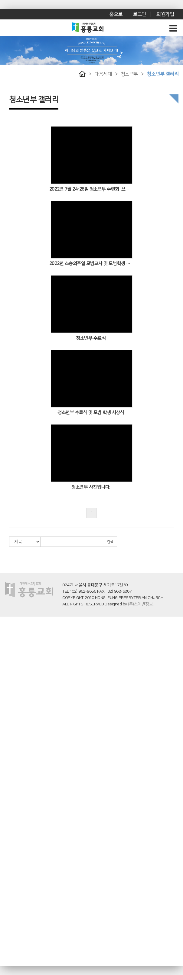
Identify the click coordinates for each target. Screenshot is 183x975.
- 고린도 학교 (10, 873)
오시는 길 (7, 642)
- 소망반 (6, 895)
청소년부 (129, 74)
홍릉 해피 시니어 (13, 878)
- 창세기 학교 (10, 850)
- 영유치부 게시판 (13, 715)
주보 (3, 935)
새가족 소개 (9, 940)
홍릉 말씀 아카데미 (14, 839)
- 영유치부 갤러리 (13, 721)
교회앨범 (7, 946)
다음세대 (103, 74)
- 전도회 (6, 963)
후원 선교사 (9, 912)
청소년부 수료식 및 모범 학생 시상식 (90, 412)
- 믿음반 (6, 890)
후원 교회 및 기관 (13, 918)
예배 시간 (7, 636)
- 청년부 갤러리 (12, 788)
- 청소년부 (8, 754)
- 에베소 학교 (10, 867)
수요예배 (7, 681)
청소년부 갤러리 (162, 74)
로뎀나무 (7, 659)
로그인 (139, 14)
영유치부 (7, 704)
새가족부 (7, 833)
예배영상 (7, 664)
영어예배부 (9, 811)
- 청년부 (6, 777)
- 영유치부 (8, 709)
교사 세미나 (9, 901)
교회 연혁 (7, 647)
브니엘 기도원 (11, 653)
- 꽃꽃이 (6, 952)
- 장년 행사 (8, 957)
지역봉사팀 (9, 822)
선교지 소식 (9, 923)
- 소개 (4, 844)
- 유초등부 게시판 (13, 738)
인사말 (5, 625)
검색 (110, 542)
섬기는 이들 (9, 630)
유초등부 (7, 726)
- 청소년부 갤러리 (13, 765)
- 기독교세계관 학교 (15, 861)
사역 (3, 794)
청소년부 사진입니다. (90, 487)
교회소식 (7, 929)
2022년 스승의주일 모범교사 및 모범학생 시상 (90, 263)
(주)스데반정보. (141, 604)
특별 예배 (7, 687)
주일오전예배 (10, 670)
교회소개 (7, 619)
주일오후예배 (10, 675)
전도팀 (5, 805)
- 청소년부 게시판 (13, 760)
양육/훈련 (7, 828)
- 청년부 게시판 (12, 782)
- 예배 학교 (8, 856)
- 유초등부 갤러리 (13, 743)
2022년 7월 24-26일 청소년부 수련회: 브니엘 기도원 (90, 189)
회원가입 (165, 14)
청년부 (5, 771)
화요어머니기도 (12, 799)
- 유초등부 (8, 732)
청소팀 (5, 816)
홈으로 (116, 14)
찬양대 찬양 (9, 692)
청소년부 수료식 (91, 338)
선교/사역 (7, 906)
